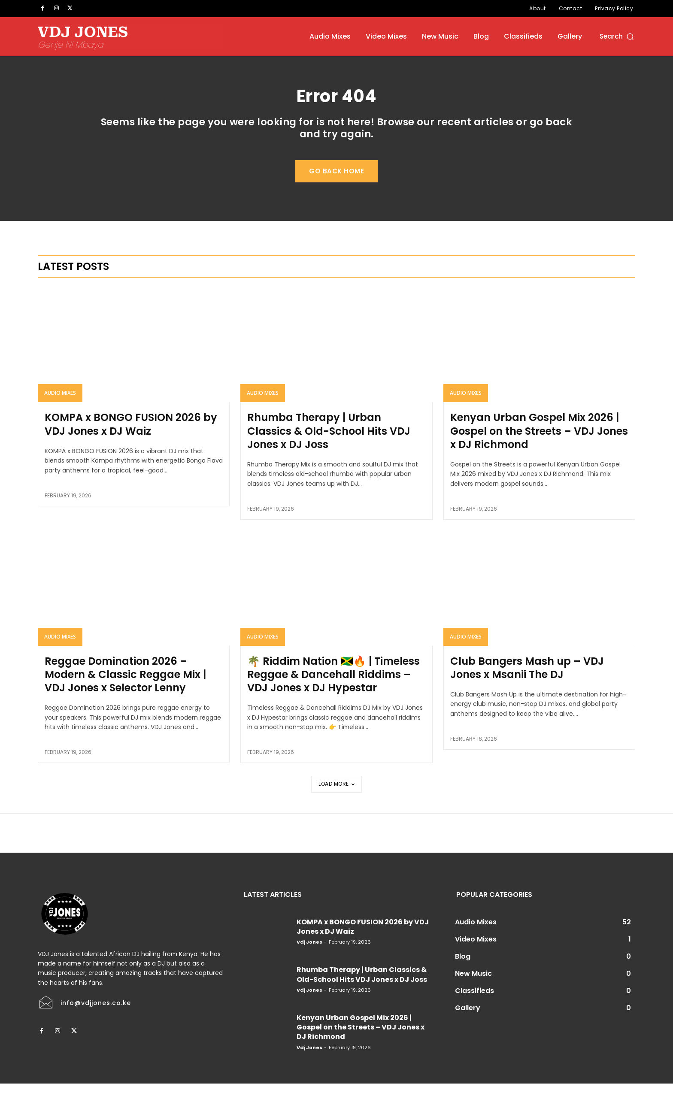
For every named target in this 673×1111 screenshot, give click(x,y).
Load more (336, 811)
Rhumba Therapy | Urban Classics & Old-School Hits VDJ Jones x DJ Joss (328, 458)
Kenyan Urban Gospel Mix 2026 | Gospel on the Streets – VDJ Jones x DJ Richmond (539, 458)
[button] (617, 36)
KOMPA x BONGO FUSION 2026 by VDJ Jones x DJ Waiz (131, 452)
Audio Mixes (60, 420)
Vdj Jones (309, 969)
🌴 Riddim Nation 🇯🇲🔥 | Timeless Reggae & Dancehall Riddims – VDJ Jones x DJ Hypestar (333, 701)
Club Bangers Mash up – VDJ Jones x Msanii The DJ (527, 695)
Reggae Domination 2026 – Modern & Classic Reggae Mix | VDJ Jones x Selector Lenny (125, 701)
